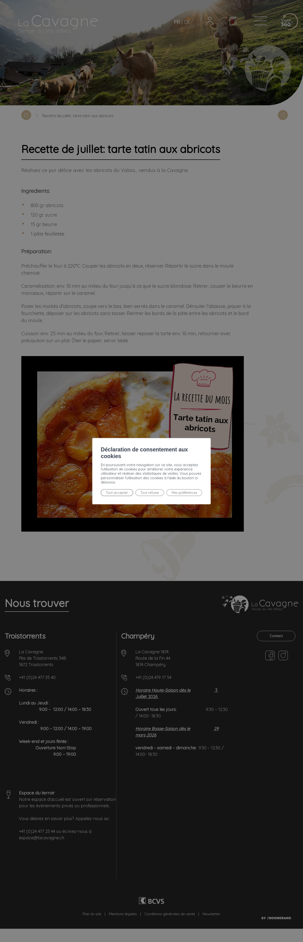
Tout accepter (85, 485)
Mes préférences (151, 485)
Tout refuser (117, 485)
